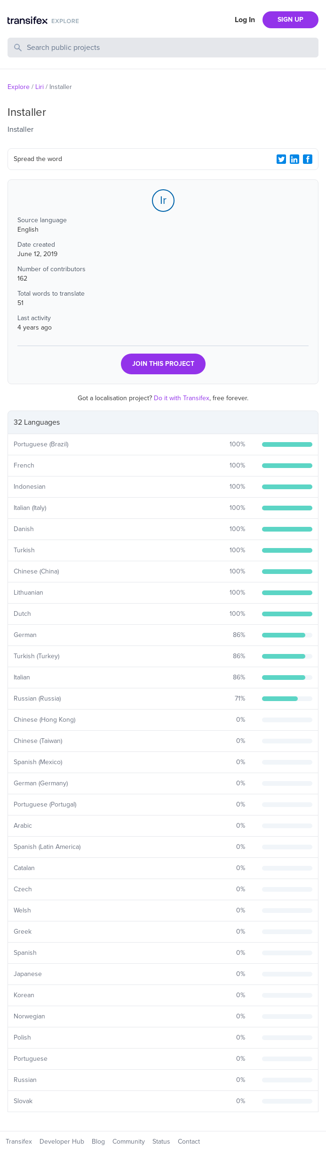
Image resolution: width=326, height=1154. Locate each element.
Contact (189, 1142)
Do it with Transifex (181, 398)
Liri (39, 87)
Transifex (19, 1142)
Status (161, 1142)
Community (128, 1142)
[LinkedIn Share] (294, 159)
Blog (98, 1142)
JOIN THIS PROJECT (163, 364)
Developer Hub (62, 1142)
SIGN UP (290, 20)
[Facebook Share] (307, 159)
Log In (245, 19)
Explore (19, 87)
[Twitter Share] (281, 159)
